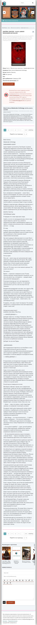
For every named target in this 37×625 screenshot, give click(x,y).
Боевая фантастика (29, 68)
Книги (8, 68)
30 (26, 130)
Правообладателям (12, 621)
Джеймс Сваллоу (11, 72)
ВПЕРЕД (31, 130)
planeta (5, 3)
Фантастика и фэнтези (17, 68)
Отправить (11, 602)
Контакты (5, 621)
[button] (4, 580)
